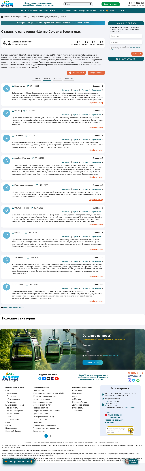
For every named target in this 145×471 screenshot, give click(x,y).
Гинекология (38, 390)
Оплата (120, 10)
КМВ (23, 10)
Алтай (60, 10)
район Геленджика (15, 411)
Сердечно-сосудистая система (46, 428)
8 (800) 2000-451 (136, 3)
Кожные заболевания (42, 402)
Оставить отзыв (76, 72)
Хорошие (69, 79)
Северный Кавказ (87, 10)
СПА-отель (76, 399)
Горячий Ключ (13, 419)
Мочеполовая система (43, 405)
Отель (74, 396)
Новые (47, 79)
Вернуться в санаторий (12, 307)
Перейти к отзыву (96, 103)
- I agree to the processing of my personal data (137, 51)
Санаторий (77, 390)
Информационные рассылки (109, 442)
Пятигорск (11, 402)
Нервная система (40, 408)
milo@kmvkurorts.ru (112, 399)
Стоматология (39, 431)
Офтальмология (40, 419)
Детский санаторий (80, 405)
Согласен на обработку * (126, 48)
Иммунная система (41, 399)
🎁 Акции (110, 10)
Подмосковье (71, 10)
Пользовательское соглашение (61, 442)
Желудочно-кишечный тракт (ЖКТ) (48, 393)
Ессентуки (11, 396)
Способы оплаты (112, 417)
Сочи (9, 417)
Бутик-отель (77, 408)
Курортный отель (79, 402)
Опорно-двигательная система (46, 411)
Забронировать (96, 73)
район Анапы (12, 408)
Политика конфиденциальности (37, 442)
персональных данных (110, 355)
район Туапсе (13, 414)
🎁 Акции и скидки (113, 415)
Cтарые (37, 79)
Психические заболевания (44, 425)
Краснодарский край (37, 10)
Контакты (109, 422)
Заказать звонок (110, 4)
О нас (100, 10)
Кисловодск (12, 393)
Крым (52, 10)
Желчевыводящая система (44, 396)
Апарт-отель (77, 411)
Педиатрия (37, 422)
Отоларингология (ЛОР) (43, 417)
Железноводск (13, 399)
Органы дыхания (40, 414)
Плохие (57, 79)
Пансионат (77, 393)
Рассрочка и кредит (113, 420)
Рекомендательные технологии (85, 442)
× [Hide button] (35, 459)
